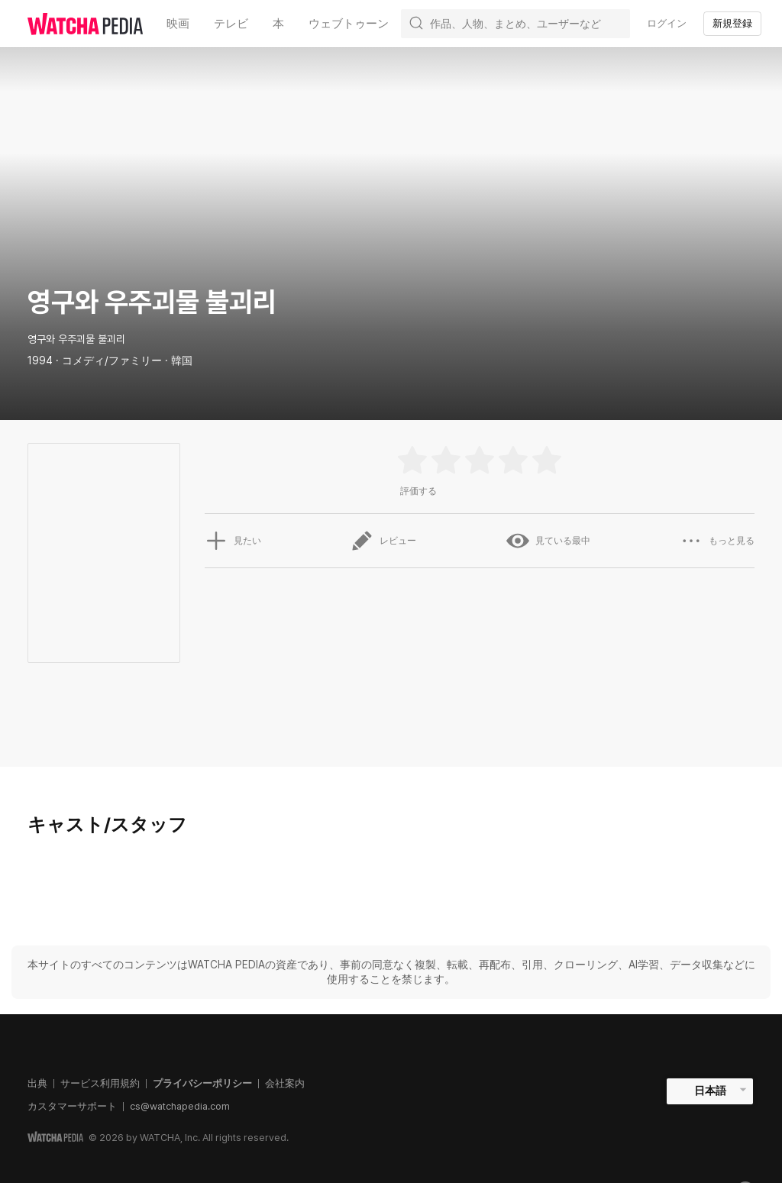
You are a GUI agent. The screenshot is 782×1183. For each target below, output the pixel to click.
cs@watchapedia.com (180, 1106)
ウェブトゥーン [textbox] (349, 23)
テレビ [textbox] (231, 23)
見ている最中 (548, 540)
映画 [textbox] (177, 23)
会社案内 (285, 1083)
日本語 (710, 1090)
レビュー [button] (383, 540)
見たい (233, 540)
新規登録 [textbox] (732, 23)
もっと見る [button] (717, 540)
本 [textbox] (278, 23)
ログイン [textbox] (667, 23)
